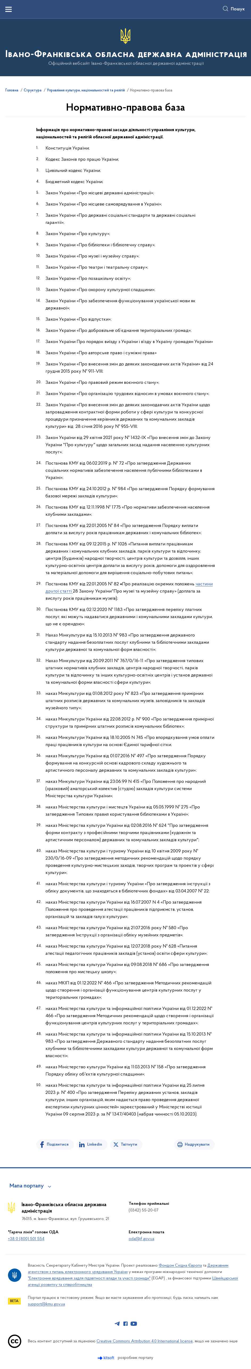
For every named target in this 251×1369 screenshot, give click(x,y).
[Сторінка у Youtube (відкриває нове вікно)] (134, 1323)
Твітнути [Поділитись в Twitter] (129, 1144)
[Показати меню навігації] (8, 9)
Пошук (238, 9)
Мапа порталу (27, 1186)
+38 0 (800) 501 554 (26, 1239)
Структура (32, 90)
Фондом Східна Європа (180, 1265)
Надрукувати (197, 1144)
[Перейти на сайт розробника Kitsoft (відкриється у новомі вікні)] (106, 1358)
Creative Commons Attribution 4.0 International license (145, 1341)
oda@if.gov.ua (141, 1239)
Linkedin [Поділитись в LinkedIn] (94, 1144)
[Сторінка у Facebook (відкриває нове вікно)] (125, 1323)
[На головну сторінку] (125, 47)
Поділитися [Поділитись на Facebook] (58, 1144)
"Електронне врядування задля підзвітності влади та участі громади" (89, 1278)
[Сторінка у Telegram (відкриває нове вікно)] (117, 1323)
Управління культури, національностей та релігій (86, 90)
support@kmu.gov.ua (46, 1304)
